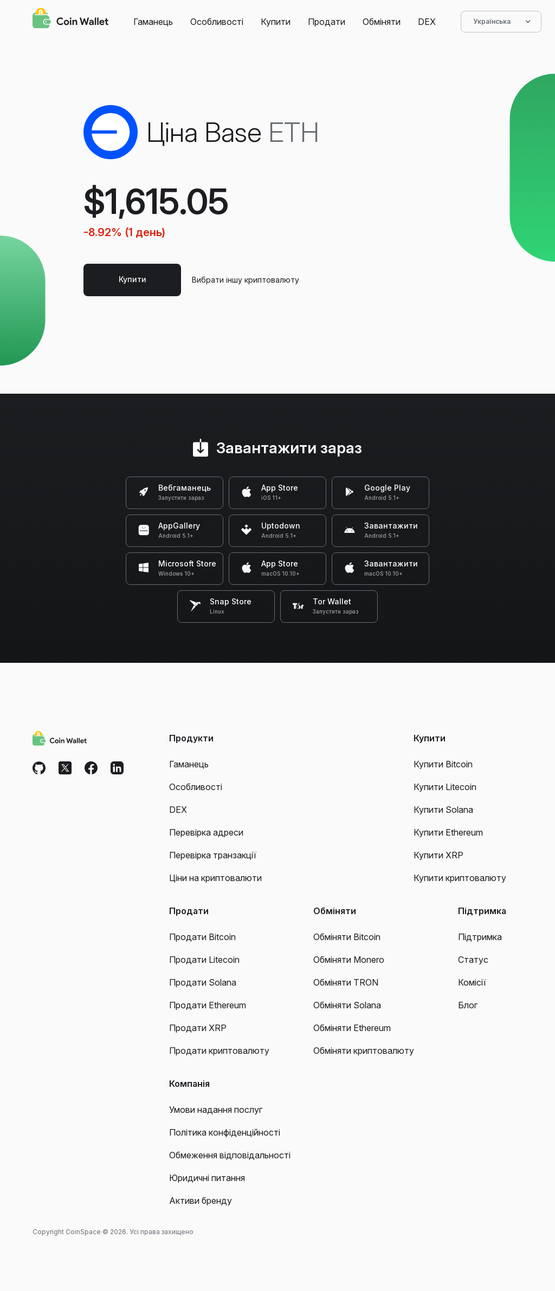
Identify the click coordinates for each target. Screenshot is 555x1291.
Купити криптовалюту (460, 877)
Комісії (472, 982)
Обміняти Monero (348, 959)
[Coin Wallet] (70, 19)
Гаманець (153, 21)
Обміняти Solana (347, 1005)
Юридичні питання (207, 1177)
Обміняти (382, 21)
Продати (326, 21)
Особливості (216, 21)
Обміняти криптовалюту (363, 1050)
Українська (501, 21)
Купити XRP (438, 855)
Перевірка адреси (206, 832)
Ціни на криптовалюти (215, 877)
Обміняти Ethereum (352, 1027)
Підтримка (480, 936)
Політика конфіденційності (224, 1132)
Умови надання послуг (215, 1109)
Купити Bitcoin (443, 764)
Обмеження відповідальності (230, 1155)
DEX (427, 21)
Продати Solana (202, 982)
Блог (467, 1005)
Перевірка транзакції (212, 855)
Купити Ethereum (448, 832)
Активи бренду (200, 1200)
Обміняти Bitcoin (346, 936)
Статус (473, 959)
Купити (276, 21)
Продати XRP (198, 1027)
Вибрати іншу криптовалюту (245, 279)
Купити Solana (443, 809)
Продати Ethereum (207, 1005)
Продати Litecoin (204, 959)
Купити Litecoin (445, 786)
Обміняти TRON (345, 982)
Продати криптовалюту (219, 1050)
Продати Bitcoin (202, 936)
